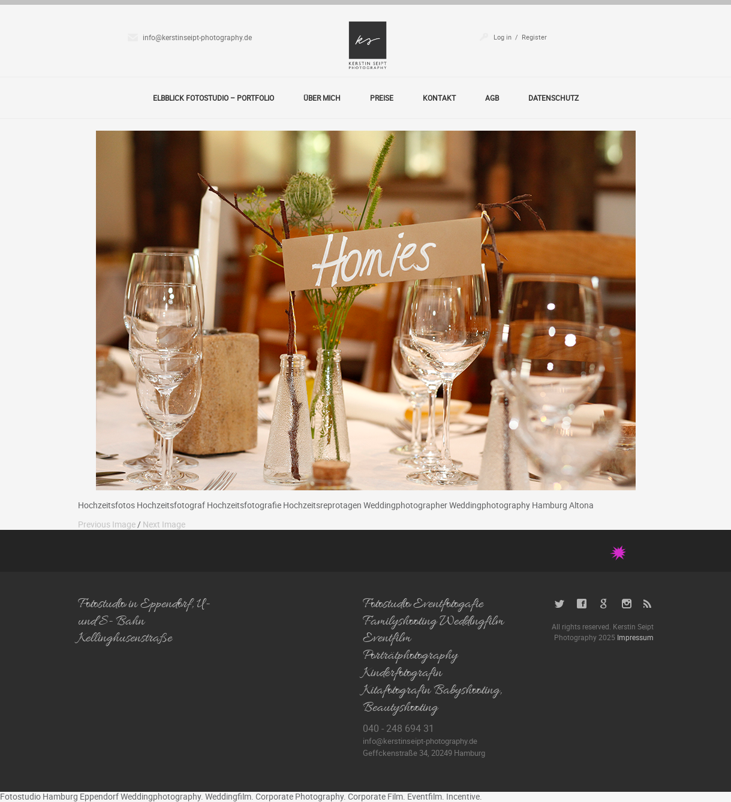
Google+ (604, 604)
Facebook (582, 604)
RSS (648, 604)
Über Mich (322, 97)
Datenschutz (553, 97)
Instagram (626, 604)
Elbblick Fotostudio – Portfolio (213, 97)
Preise (381, 97)
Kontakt (439, 97)
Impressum (635, 637)
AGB (492, 97)
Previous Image (107, 524)
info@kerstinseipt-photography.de (197, 37)
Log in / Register (520, 36)
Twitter (560, 604)
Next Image (164, 524)
